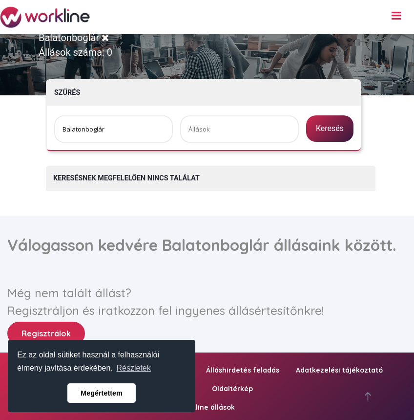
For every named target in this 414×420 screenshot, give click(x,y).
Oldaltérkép (232, 388)
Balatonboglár (74, 38)
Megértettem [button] (102, 393)
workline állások (207, 407)
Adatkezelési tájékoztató (339, 370)
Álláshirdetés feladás (242, 370)
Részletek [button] (134, 368)
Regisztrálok (46, 333)
